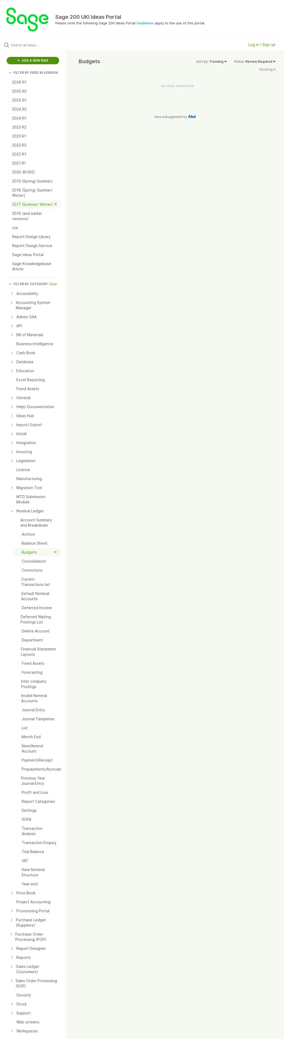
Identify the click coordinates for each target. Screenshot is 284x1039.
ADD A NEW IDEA (32, 60)
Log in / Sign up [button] (262, 44)
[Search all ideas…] (35, 45)
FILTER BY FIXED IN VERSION (33, 73)
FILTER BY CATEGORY (28, 284)
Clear (53, 284)
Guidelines (145, 23)
